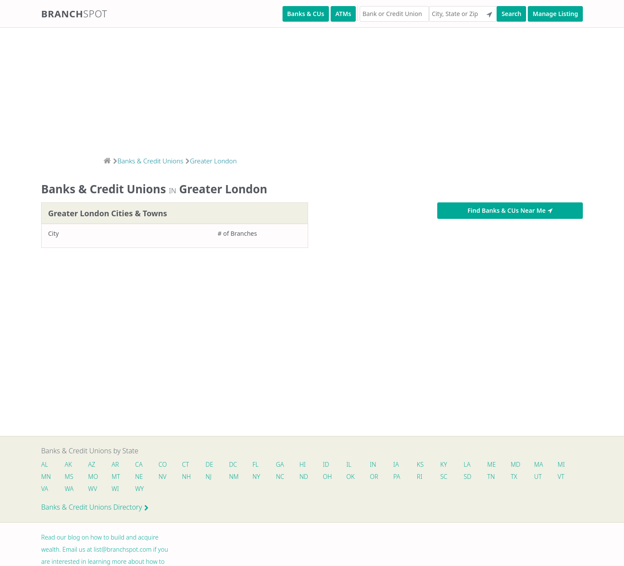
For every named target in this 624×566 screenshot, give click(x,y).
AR (115, 464)
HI (302, 464)
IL (348, 464)
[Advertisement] (260, 89)
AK (68, 464)
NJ (208, 476)
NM (233, 476)
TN (491, 476)
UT (538, 476)
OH (327, 476)
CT (185, 464)
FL (256, 464)
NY (256, 476)
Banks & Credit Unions (150, 160)
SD (467, 476)
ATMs (343, 14)
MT (116, 476)
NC (280, 476)
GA (280, 464)
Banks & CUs (305, 14)
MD (514, 464)
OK (350, 476)
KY (443, 464)
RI (419, 476)
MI (561, 464)
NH (186, 476)
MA (538, 464)
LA (467, 464)
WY (139, 489)
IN (373, 464)
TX (513, 476)
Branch (74, 13)
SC (443, 476)
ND (303, 476)
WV (92, 489)
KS (420, 464)
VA (44, 489)
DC (233, 464)
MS (69, 476)
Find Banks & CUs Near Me (510, 210)
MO (92, 476)
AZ (91, 464)
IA (396, 464)
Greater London (213, 160)
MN (45, 476)
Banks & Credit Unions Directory (95, 507)
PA (396, 476)
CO (163, 464)
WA (69, 489)
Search (511, 14)
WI (115, 489)
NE (139, 476)
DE (209, 464)
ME (491, 464)
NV (162, 476)
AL (44, 464)
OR (374, 476)
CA (139, 464)
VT (561, 476)
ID (326, 464)
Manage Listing (555, 14)
